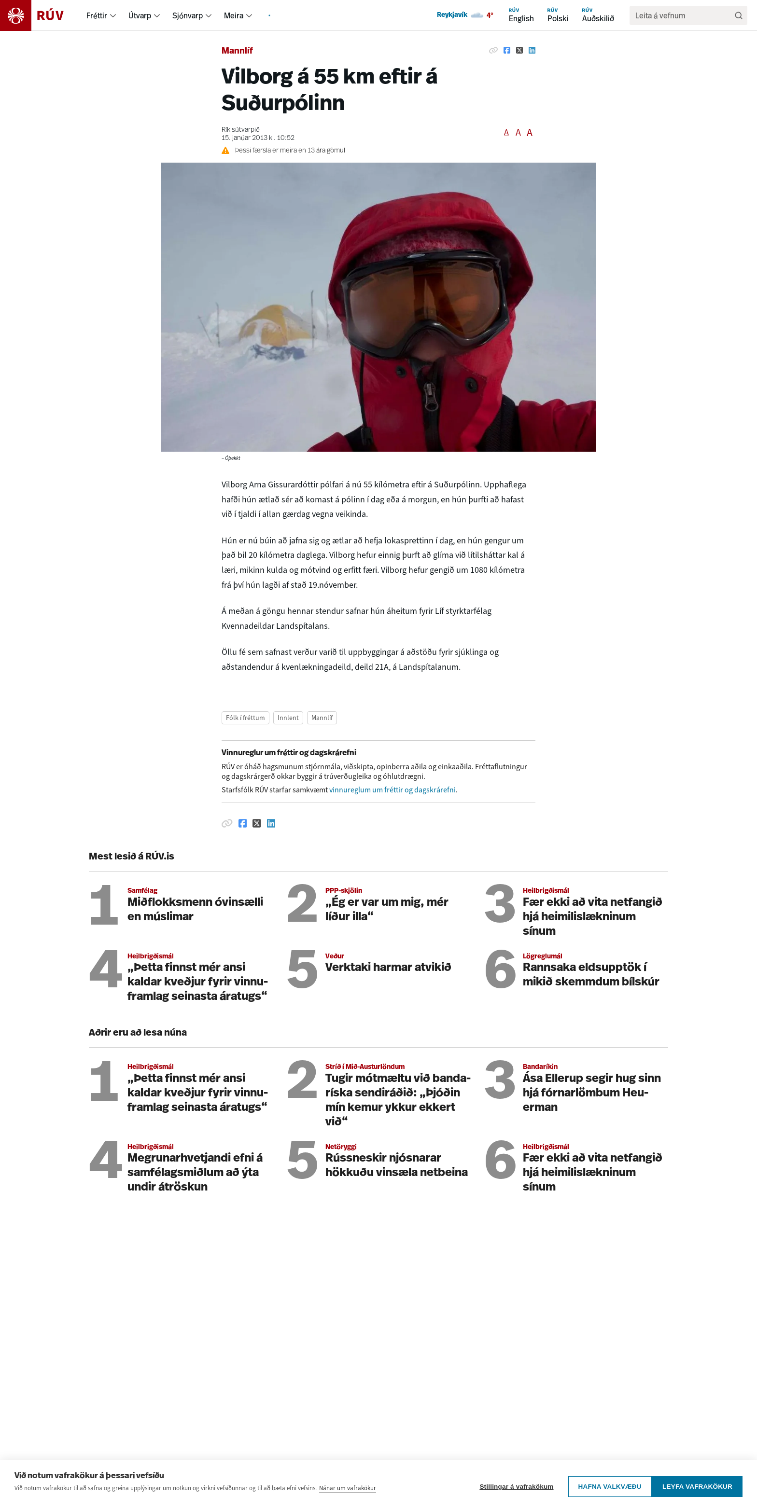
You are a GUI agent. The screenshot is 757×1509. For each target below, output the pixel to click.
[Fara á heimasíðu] (40, 15)
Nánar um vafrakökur (347, 1494)
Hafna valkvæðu (605, 1488)
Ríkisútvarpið (241, 130)
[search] (683, 15)
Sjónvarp (187, 15)
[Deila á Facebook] (507, 50)
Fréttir (96, 15)
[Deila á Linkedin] (532, 50)
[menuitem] (113, 15)
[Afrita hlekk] (493, 50)
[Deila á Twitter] (519, 50)
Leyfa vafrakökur (697, 1488)
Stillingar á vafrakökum (512, 1488)
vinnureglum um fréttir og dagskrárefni (392, 790)
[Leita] (738, 15)
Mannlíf (237, 51)
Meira (233, 15)
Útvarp (139, 15)
